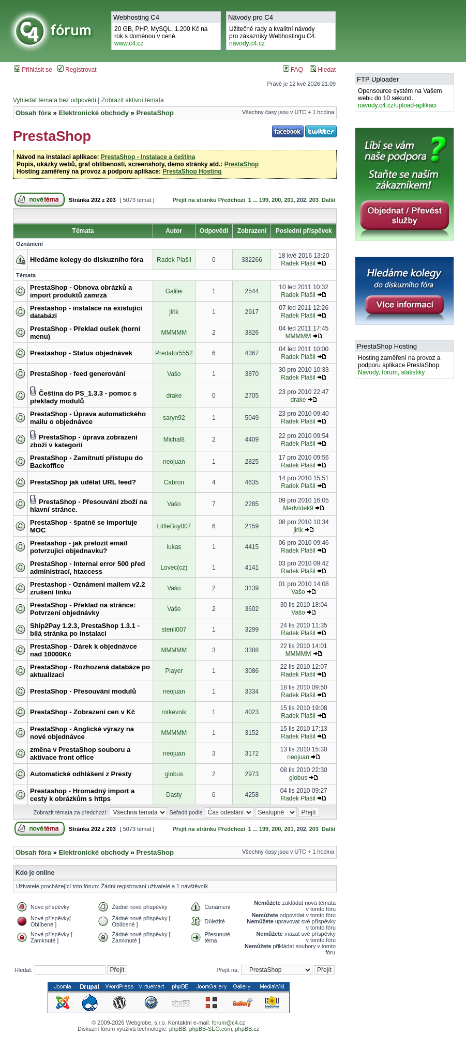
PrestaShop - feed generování (77, 374)
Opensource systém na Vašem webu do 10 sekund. (400, 98)
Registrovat (77, 69)
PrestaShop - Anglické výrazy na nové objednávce (82, 733)
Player (174, 670)
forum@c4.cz (228, 1022)
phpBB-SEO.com (210, 1029)
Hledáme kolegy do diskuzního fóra (86, 259)
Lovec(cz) (173, 567)
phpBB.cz (247, 1029)
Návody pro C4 (250, 17)
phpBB (177, 1029)
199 (263, 200)
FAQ (293, 69)
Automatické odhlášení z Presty (81, 774)
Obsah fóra (33, 113)
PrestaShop (155, 113)
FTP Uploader (378, 79)
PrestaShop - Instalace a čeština (148, 157)
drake (174, 395)
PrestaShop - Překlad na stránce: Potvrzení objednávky (83, 609)
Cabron (174, 482)
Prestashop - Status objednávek (81, 353)
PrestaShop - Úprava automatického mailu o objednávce (88, 418)
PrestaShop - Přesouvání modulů (83, 691)
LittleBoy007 (174, 526)
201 (288, 200)
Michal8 (174, 439)
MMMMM (174, 332)
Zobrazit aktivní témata (132, 100)
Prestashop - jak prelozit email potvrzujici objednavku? (78, 547)
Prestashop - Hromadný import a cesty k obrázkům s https (82, 795)
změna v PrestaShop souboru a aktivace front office (80, 753)
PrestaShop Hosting (191, 171)
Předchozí (231, 200)
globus (174, 774)
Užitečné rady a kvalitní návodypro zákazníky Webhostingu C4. (273, 36)
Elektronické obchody (93, 113)
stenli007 (173, 629)
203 (314, 200)
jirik (173, 312)
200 (276, 200)
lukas (174, 547)
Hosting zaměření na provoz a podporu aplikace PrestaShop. (399, 365)
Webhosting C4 (136, 17)
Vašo (174, 374)
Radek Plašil (174, 259)
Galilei (174, 291)
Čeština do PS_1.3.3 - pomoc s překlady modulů (83, 397)
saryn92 (174, 417)
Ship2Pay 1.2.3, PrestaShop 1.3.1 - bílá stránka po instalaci (85, 629)
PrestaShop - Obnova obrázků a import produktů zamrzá (81, 291)
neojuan (174, 461)
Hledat (323, 69)
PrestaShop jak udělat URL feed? (83, 482)
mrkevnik (173, 712)
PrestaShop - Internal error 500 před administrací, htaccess (87, 567)
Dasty (174, 794)
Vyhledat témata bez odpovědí (54, 100)
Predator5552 (173, 353)
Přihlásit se (33, 69)
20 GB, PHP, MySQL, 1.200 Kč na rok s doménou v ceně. (161, 36)
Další (328, 200)
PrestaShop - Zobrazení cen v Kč (82, 712)
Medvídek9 (298, 508)
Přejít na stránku (195, 200)
